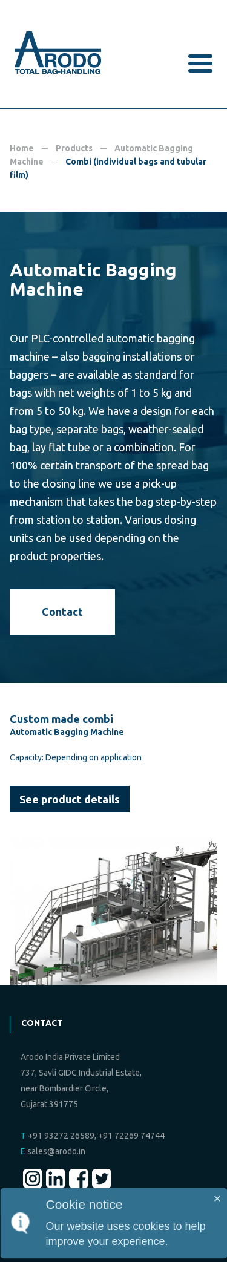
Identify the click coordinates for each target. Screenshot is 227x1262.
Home (22, 148)
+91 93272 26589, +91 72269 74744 (93, 1135)
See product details (69, 799)
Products (74, 148)
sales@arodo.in (53, 1151)
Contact (62, 612)
